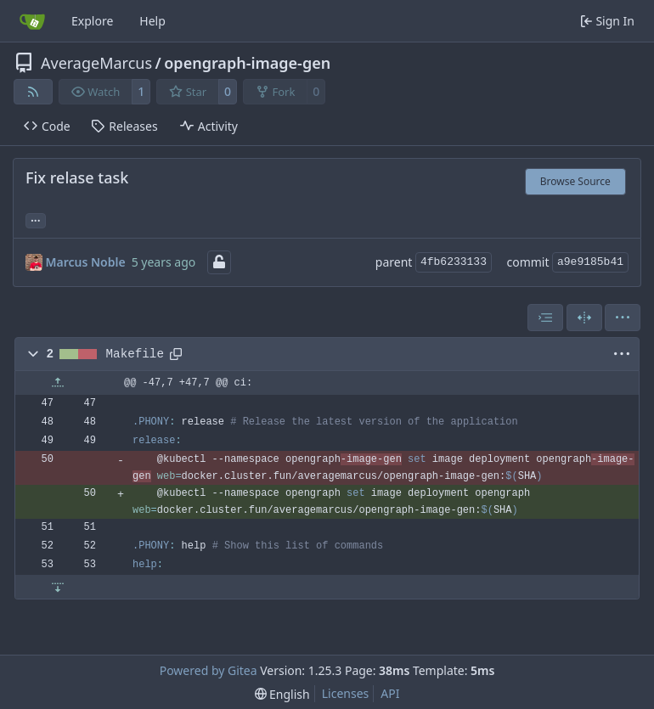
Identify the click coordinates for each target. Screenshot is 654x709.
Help (152, 21)
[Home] (32, 21)
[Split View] (584, 317)
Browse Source (575, 181)
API (390, 693)
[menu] (622, 317)
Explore (92, 21)
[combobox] (545, 317)
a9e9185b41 (590, 262)
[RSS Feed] (33, 91)
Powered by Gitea (208, 670)
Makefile (135, 354)
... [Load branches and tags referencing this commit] (36, 219)
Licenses (345, 693)
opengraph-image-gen (247, 62)
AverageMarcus (96, 62)
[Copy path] (176, 354)
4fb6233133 (453, 262)
